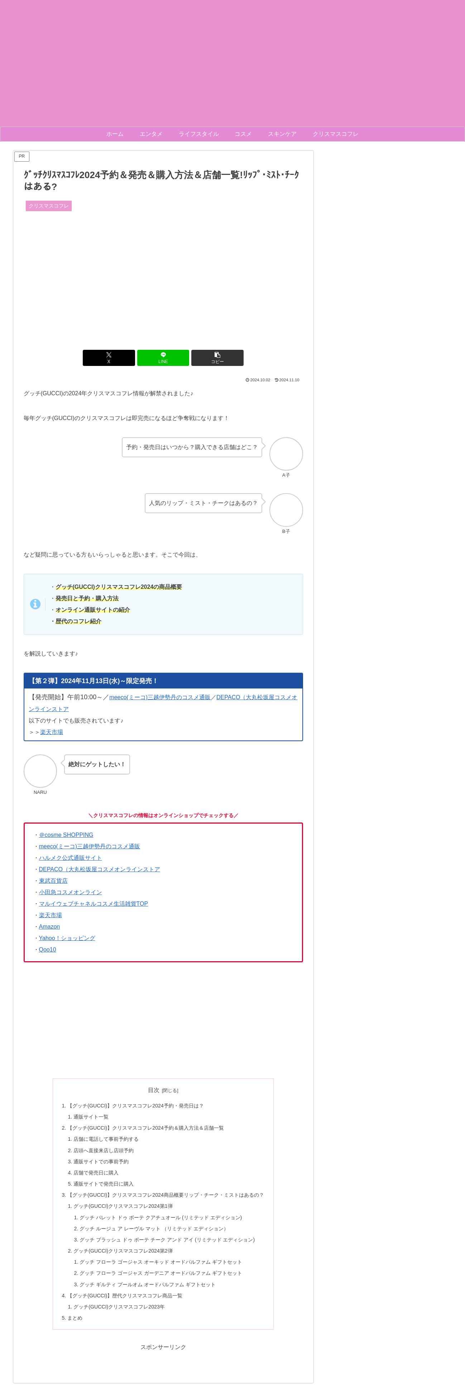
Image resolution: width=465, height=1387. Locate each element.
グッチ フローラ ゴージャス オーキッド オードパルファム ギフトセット (161, 1265)
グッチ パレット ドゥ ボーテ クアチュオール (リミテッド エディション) (161, 1219)
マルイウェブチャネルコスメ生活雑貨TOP (93, 904)
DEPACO (228, 697)
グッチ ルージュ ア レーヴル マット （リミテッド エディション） (154, 1231)
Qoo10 (47, 950)
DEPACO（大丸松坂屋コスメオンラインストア (99, 869)
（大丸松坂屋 (257, 697)
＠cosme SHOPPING (66, 835)
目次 (153, 1090)
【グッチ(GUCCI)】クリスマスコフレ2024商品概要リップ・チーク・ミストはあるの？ (165, 1197)
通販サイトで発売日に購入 (103, 1185)
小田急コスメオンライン (70, 892)
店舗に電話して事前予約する (106, 1140)
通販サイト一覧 (91, 1117)
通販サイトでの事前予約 (101, 1163)
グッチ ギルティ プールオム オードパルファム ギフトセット (148, 1287)
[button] (210, 358)
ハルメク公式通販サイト (70, 858)
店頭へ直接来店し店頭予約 (103, 1151)
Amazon (49, 927)
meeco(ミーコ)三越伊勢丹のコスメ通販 (160, 697)
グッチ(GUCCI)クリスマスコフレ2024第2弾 (123, 1253)
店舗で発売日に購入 (96, 1174)
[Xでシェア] (116, 358)
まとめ (74, 1321)
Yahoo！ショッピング (67, 938)
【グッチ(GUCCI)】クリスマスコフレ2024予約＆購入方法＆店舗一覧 (145, 1128)
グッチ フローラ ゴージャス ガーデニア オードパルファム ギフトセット (161, 1276)
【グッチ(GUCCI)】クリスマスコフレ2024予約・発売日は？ (135, 1106)
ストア (60, 709)
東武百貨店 (53, 881)
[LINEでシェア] (163, 358)
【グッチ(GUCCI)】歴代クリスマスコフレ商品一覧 (125, 1299)
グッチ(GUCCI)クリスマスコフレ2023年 (119, 1310)
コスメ (283, 697)
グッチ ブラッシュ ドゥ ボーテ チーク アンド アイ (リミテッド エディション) (167, 1242)
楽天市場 (51, 732)
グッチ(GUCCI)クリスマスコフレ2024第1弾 (123, 1208)
